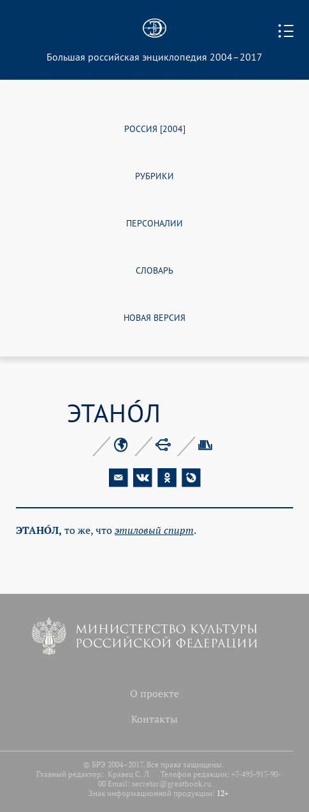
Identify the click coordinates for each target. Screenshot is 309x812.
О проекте (154, 693)
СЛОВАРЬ (154, 269)
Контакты (154, 718)
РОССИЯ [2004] (154, 128)
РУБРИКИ (154, 175)
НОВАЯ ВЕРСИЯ (154, 317)
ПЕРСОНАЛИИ (154, 222)
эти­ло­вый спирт (154, 530)
